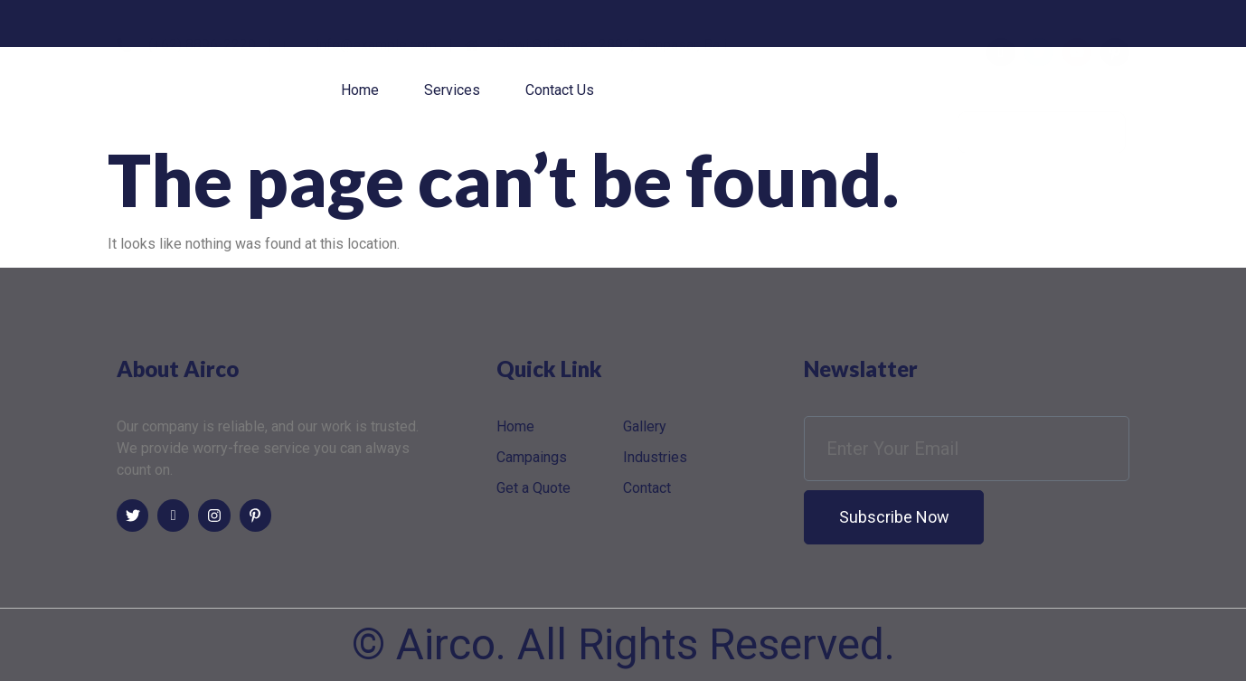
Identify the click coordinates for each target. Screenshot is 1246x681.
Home (360, 90)
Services (452, 90)
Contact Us (559, 90)
